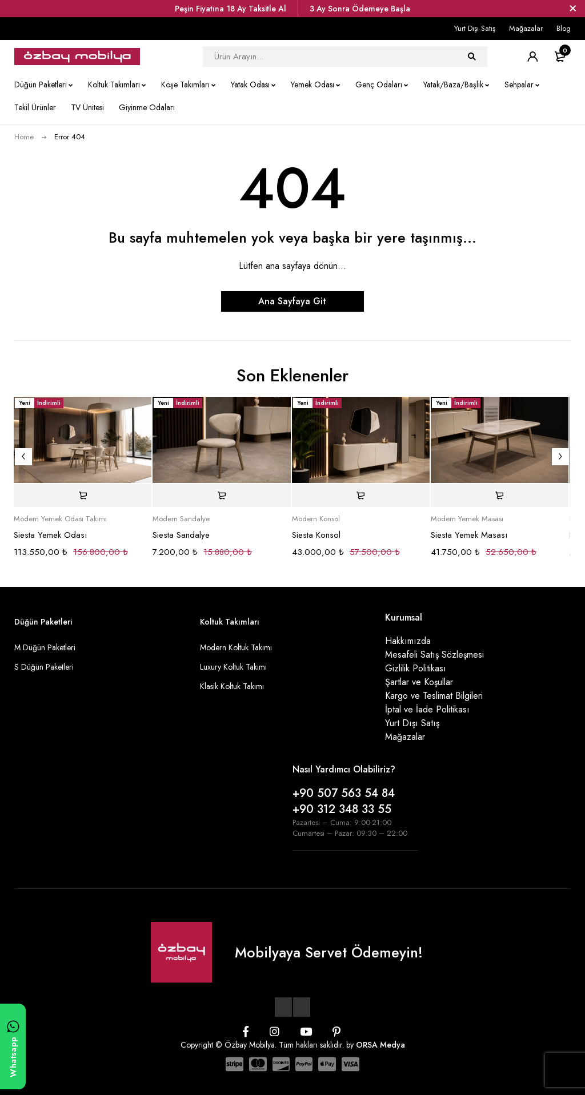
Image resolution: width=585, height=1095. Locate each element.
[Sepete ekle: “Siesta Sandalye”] (221, 495)
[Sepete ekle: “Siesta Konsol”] (361, 495)
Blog (563, 28)
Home (24, 136)
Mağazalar (526, 28)
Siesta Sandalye (181, 535)
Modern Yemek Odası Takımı (60, 519)
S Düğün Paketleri (44, 667)
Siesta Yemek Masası (469, 535)
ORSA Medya (380, 1044)
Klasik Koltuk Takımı (232, 686)
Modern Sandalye (181, 519)
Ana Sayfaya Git (292, 301)
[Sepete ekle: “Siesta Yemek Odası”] (82, 495)
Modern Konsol (316, 519)
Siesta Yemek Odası (50, 535)
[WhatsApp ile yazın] (13, 1046)
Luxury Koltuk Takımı (233, 667)
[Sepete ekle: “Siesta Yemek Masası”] (499, 495)
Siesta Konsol (316, 535)
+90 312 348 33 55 (341, 809)
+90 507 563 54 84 (343, 793)
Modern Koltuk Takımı (236, 647)
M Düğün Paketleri (44, 647)
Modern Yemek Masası (467, 519)
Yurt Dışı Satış (474, 28)
